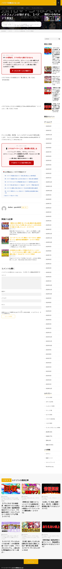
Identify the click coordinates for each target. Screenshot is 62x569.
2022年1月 (48, 329)
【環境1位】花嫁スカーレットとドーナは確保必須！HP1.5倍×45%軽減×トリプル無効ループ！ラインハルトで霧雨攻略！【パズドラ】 (56, 95)
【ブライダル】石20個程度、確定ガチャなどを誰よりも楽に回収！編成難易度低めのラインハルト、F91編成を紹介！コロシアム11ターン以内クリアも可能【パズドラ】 (56, 56)
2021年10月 (49, 342)
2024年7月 (48, 202)
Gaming (5, 24)
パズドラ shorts (34, 531)
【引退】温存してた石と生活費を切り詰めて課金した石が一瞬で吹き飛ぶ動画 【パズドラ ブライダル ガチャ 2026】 (31, 541)
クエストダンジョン (8, 494)
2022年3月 (48, 321)
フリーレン (24, 494)
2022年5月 (48, 312)
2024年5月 (48, 211)
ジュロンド (49, 402)
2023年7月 (48, 253)
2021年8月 (48, 351)
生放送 (47, 431)
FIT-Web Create (19, 565)
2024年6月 (48, 207)
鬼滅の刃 (48, 440)
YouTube (9, 24)
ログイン (48, 449)
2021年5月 (48, 363)
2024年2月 (48, 224)
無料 (31, 26)
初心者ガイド (10, 8)
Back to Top (31, 557)
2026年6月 (48, 126)
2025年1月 (48, 177)
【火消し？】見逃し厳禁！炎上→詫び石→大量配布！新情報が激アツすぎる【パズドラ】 (51, 500)
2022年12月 (49, 283)
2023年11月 (49, 236)
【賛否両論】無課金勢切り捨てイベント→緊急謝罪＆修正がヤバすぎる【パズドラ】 (51, 539)
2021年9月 (48, 346)
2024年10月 (49, 190)
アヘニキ (49, 493)
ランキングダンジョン (37, 8)
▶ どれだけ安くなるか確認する (21, 71)
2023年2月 (48, 274)
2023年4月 (48, 266)
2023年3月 (48, 270)
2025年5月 (48, 160)
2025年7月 (48, 152)
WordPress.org (50, 461)
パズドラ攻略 (20, 8)
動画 (18, 26)
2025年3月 (48, 169)
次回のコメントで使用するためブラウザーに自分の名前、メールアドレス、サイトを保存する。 (21, 313)
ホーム (3, 8)
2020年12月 (49, 384)
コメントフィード (50, 457)
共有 (15, 26)
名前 (3, 291)
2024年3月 (48, 219)
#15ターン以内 (13, 531)
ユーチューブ (11, 26)
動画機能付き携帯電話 (24, 26)
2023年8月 (48, 249)
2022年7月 (48, 304)
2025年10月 (49, 139)
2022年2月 (48, 325)
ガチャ (27, 8)
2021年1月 (48, 380)
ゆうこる (32, 493)
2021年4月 (48, 368)
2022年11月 (49, 287)
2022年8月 (48, 300)
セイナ (47, 410)
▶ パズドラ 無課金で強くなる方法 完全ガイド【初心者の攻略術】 (22, 179)
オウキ (47, 393)
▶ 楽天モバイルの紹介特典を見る (21, 163)
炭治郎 (47, 427)
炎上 (46, 494)
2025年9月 (48, 143)
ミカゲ (47, 419)
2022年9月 (48, 296)
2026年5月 (48, 130)
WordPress (34, 565)
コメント (4, 275)
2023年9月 (48, 245)
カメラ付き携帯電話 (23, 24)
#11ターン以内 (6, 531)
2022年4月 (48, 317)
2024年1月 (48, 228)
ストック (48, 406)
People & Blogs (6, 493)
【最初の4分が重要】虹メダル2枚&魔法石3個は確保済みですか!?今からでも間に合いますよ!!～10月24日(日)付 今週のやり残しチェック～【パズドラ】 (25, 225)
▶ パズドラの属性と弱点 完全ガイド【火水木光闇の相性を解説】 (21, 188)
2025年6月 (48, 156)
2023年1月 (48, 279)
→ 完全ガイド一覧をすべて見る (10, 196)
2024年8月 (48, 198)
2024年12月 (49, 181)
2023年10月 (49, 241)
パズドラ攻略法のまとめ (17, 563)
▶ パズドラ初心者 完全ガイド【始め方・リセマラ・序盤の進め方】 (22, 185)
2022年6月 (48, 308)
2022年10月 (49, 291)
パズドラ (13, 23)
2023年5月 (48, 262)
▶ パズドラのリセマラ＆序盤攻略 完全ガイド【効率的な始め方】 (21, 182)
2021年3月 (48, 372)
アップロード (15, 24)
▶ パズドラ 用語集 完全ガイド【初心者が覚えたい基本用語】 (20, 176)
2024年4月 (48, 215)
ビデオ (5, 26)
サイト (3, 305)
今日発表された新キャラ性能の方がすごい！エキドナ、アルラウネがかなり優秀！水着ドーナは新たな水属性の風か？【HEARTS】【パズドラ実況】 (25, 252)
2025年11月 (49, 135)
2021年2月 (48, 376)
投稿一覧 (24, 207)
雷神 (47, 436)
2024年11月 (49, 185)
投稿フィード (49, 453)
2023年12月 (49, 232)
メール (4, 298)
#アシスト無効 (10, 532)
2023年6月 (48, 257)
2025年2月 (48, 173)
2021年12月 (49, 334)
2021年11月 (49, 338)
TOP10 (28, 493)
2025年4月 (48, 164)
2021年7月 (48, 355)
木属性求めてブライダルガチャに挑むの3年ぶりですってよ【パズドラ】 (56, 71)
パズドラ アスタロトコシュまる (29, 532)
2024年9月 (48, 194)
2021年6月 (48, 359)
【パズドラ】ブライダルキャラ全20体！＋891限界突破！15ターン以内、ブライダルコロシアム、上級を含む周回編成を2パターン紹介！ (11, 542)
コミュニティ (31, 24)
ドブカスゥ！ (54, 493)
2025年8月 (48, 147)
